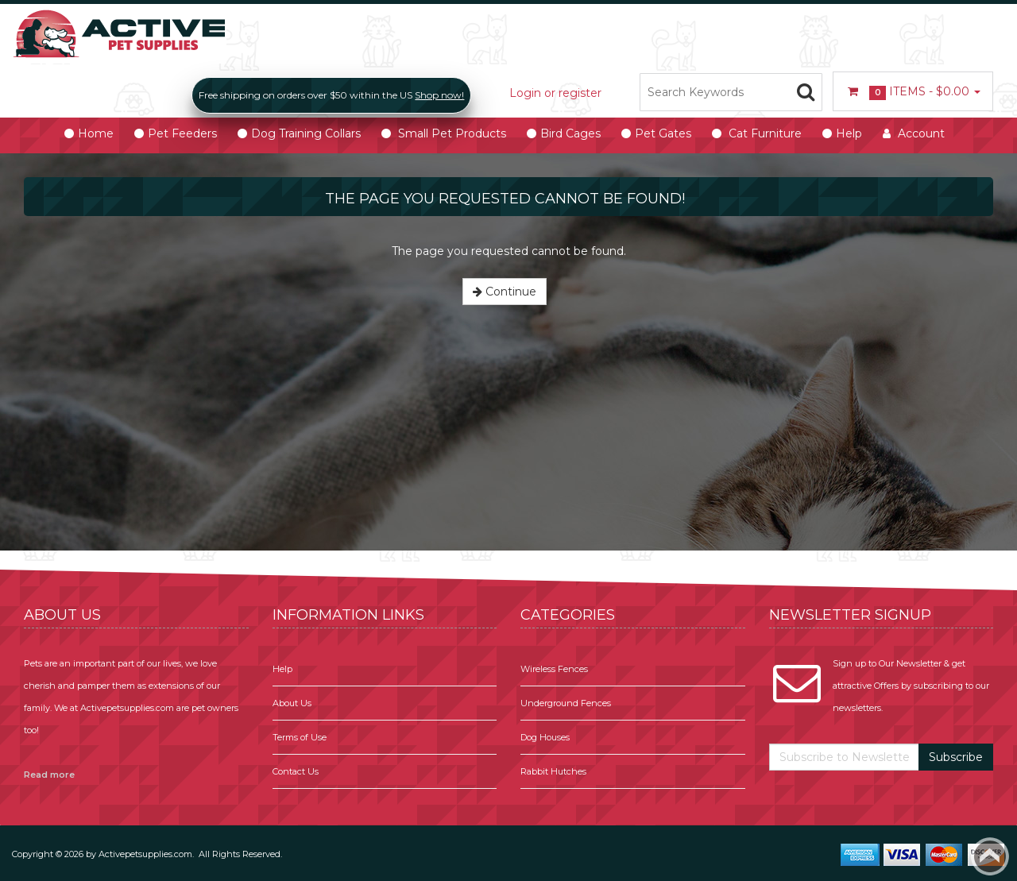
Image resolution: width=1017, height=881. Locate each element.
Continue (504, 291)
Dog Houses (545, 737)
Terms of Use (300, 737)
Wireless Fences (554, 668)
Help (282, 668)
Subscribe (956, 757)
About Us (292, 703)
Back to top (990, 856)
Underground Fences (565, 703)
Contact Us (296, 771)
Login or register (555, 93)
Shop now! (439, 95)
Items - (912, 92)
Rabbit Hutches (553, 771)
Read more (49, 774)
